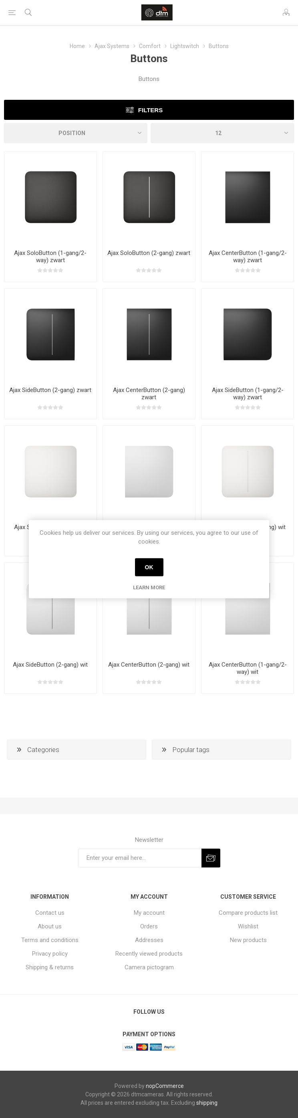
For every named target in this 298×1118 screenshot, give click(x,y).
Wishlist (248, 926)
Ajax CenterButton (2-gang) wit (148, 664)
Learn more (149, 587)
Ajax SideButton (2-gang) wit (50, 664)
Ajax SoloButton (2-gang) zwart (148, 253)
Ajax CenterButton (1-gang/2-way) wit (248, 668)
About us (50, 926)
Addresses (149, 940)
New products (248, 940)
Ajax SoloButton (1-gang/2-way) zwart (50, 256)
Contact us (49, 912)
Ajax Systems (112, 46)
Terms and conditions (50, 940)
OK (149, 567)
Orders (149, 926)
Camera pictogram (149, 967)
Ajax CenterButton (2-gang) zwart (149, 393)
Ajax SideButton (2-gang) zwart (50, 390)
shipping (206, 1103)
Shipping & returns (50, 967)
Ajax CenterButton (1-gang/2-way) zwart (248, 256)
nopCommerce (165, 1086)
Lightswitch (184, 46)
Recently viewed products (149, 953)
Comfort (150, 46)
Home (77, 46)
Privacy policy (50, 953)
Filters (150, 110)
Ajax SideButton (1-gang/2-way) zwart (248, 393)
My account (149, 912)
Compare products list (248, 912)
